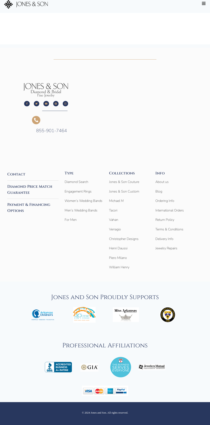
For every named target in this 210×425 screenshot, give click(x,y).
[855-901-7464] (36, 120)
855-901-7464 (51, 131)
